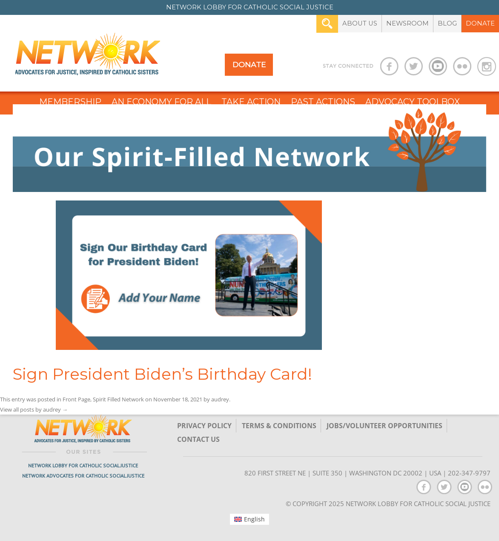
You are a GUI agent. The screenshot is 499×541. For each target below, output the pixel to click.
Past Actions (323, 102)
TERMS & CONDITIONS (279, 425)
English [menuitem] (254, 519)
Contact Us (198, 439)
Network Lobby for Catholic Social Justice (83, 465)
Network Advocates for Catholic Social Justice (83, 475)
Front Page (76, 399)
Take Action (251, 102)
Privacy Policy (204, 425)
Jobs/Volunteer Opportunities (384, 425)
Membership (70, 102)
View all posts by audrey (34, 409)
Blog (447, 23)
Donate (480, 23)
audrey (220, 399)
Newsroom (407, 23)
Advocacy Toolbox (412, 102)
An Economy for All (161, 102)
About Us (359, 23)
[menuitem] (250, 519)
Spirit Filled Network (118, 399)
